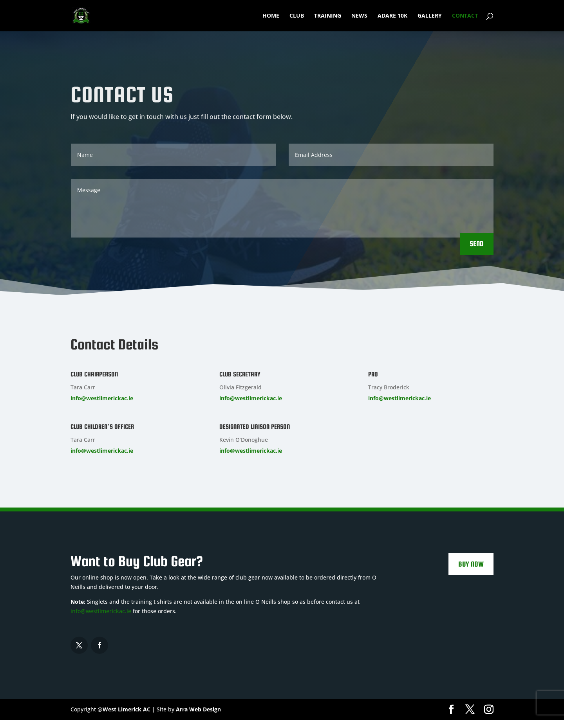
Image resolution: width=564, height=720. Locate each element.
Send (477, 243)
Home (270, 16)
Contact (465, 16)
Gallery (430, 16)
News (359, 16)
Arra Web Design (198, 709)
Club (296, 16)
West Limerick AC (126, 709)
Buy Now (471, 564)
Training (327, 16)
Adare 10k (392, 16)
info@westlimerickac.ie (101, 398)
